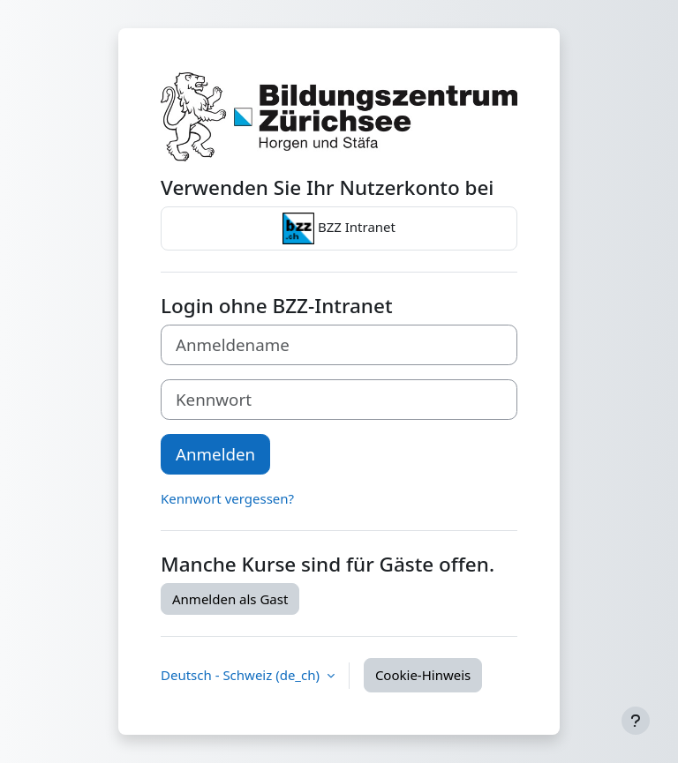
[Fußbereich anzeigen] (636, 721)
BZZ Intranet (339, 228)
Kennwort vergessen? (227, 498)
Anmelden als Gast (230, 599)
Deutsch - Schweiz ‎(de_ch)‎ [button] (242, 675)
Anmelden (215, 454)
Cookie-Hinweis (423, 675)
